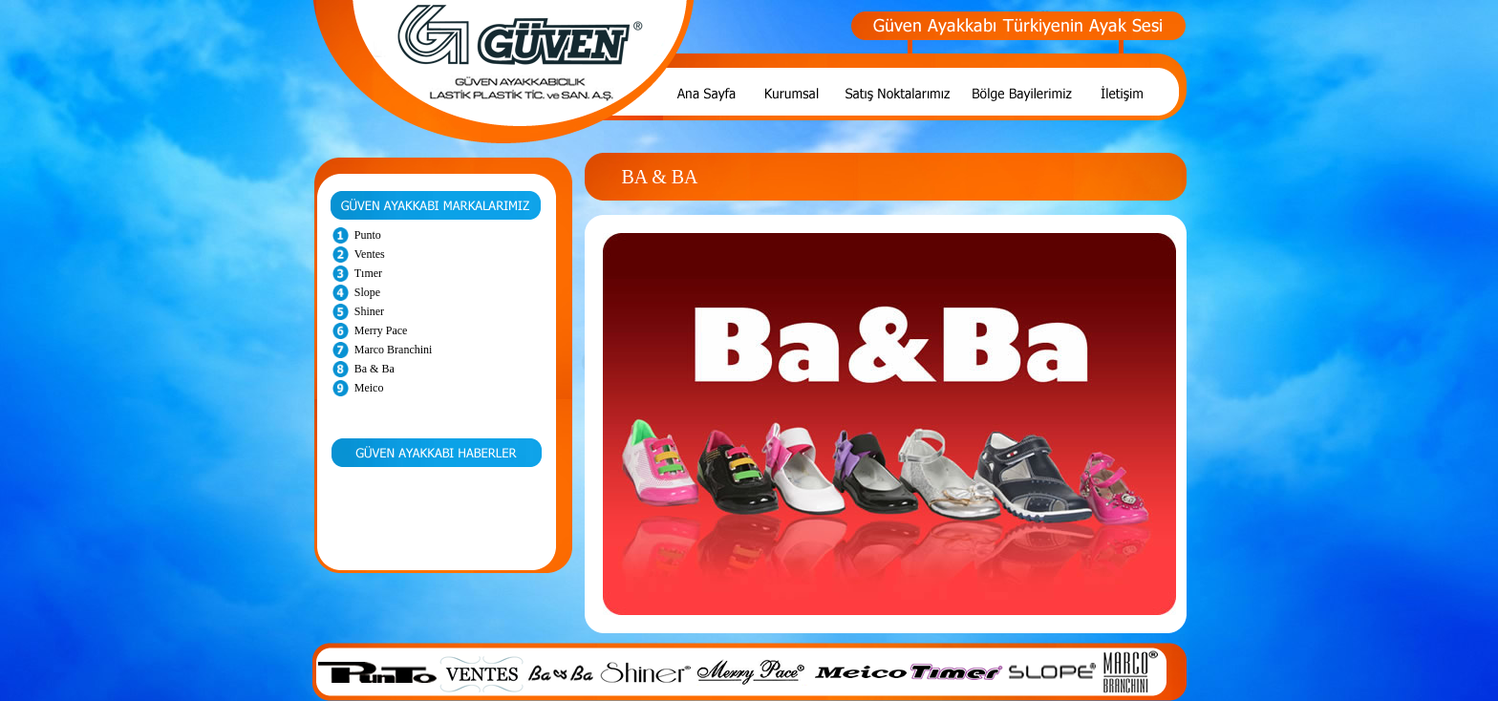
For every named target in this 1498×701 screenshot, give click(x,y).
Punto (367, 235)
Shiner (369, 311)
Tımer (368, 273)
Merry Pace (381, 330)
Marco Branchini (393, 349)
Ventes (369, 254)
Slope (367, 292)
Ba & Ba (374, 368)
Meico (369, 387)
